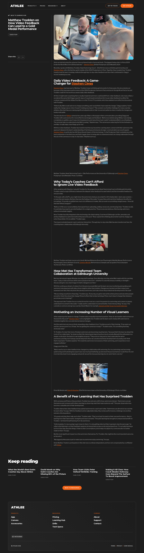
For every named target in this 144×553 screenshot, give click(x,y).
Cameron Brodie (85, 262)
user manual (128, 546)
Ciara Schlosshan (73, 390)
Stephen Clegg (59, 70)
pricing (42, 6)
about (63, 6)
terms (113, 546)
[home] (17, 6)
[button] (32, 5)
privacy (119, 546)
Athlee (69, 116)
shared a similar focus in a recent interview (113, 306)
